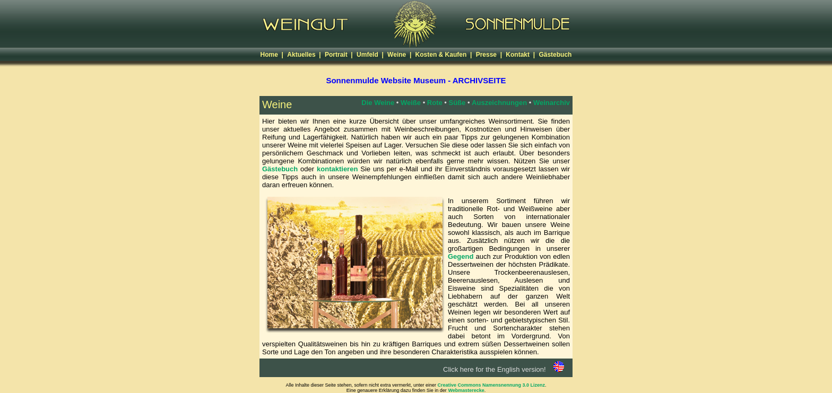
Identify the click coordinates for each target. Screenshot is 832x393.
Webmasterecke (466, 390)
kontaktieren (337, 169)
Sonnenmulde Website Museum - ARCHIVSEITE (416, 80)
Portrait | (339, 54)
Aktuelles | (305, 54)
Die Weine (377, 103)
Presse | (490, 54)
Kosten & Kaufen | (444, 54)
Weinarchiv (551, 103)
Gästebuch (555, 54)
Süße (457, 103)
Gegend (460, 256)
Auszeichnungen (499, 103)
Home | (273, 54)
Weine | (400, 54)
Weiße (411, 103)
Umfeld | (371, 54)
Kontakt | (521, 54)
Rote (435, 103)
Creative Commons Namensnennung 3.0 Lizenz (491, 385)
